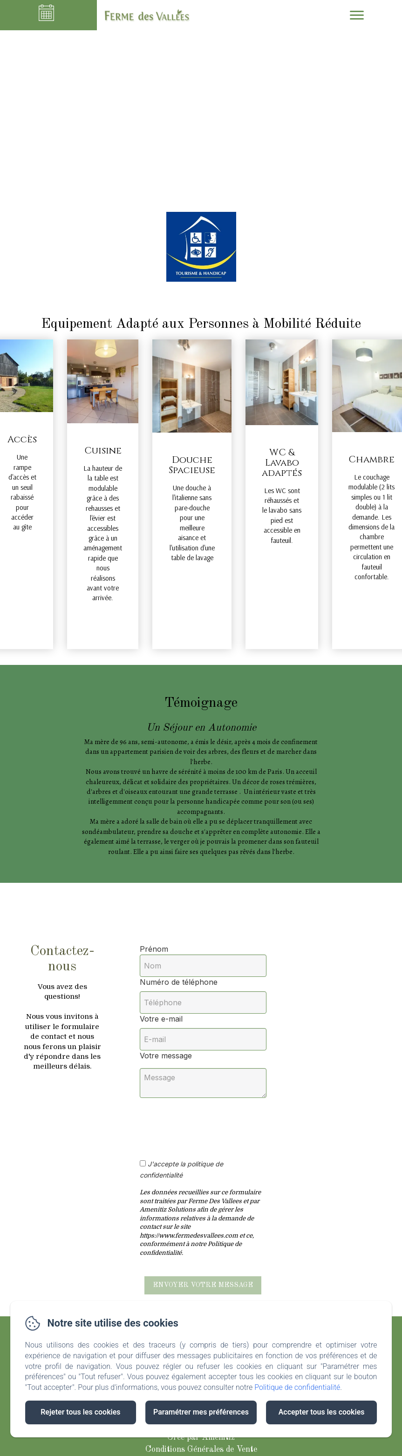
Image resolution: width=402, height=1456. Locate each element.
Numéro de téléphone (179, 982)
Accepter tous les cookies (322, 1412)
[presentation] (218, 1123)
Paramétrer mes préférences (201, 1412)
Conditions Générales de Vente (201, 1449)
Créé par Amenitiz (201, 1437)
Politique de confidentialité (297, 1387)
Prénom (154, 949)
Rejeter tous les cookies (80, 1412)
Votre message (166, 1055)
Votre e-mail (161, 1018)
